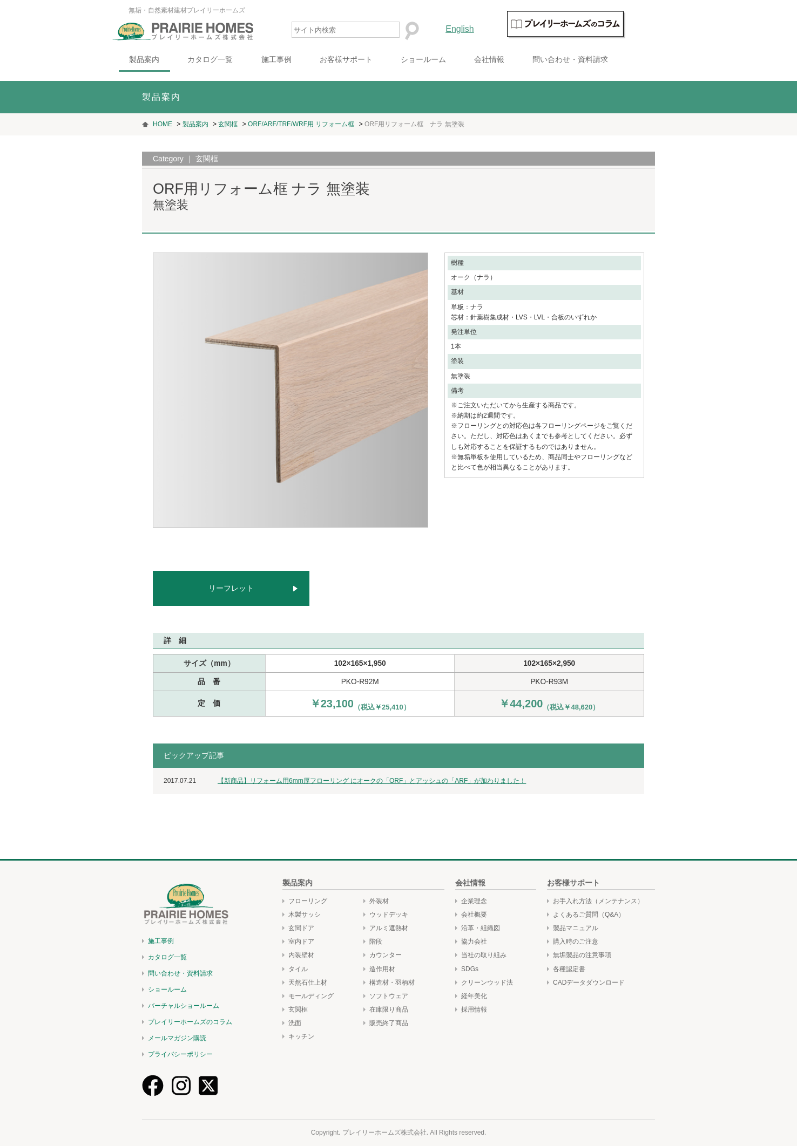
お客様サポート (375, 59)
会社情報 (519, 59)
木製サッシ (304, 914)
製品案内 (174, 59)
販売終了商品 (388, 1023)
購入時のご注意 (575, 941)
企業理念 (474, 901)
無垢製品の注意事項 (582, 955)
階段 (375, 941)
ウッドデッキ (388, 914)
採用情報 (474, 1009)
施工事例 (306, 59)
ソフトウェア (388, 996)
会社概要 (474, 914)
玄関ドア (301, 928)
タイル (298, 969)
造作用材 (382, 969)
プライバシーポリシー (180, 1054)
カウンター (385, 955)
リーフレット (231, 588)
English (490, 28)
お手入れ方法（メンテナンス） (598, 901)
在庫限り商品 (388, 1009)
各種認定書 (569, 969)
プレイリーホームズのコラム (190, 1022)
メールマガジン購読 (177, 1038)
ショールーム (453, 59)
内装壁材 (301, 955)
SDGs (469, 969)
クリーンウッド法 (487, 982)
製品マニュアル (575, 928)
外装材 (379, 901)
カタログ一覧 (240, 59)
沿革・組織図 (480, 928)
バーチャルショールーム (183, 1005)
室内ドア (301, 941)
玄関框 (298, 1009)
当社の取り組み (483, 955)
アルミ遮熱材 (388, 928)
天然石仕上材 (307, 982)
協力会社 (474, 941)
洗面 (294, 1023)
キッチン (301, 1036)
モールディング (311, 996)
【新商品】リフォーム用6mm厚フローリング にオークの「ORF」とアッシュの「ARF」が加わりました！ (372, 781)
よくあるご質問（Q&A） (589, 914)
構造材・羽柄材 (392, 982)
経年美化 (474, 996)
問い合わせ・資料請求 (600, 59)
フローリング (307, 901)
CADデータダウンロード (589, 982)
